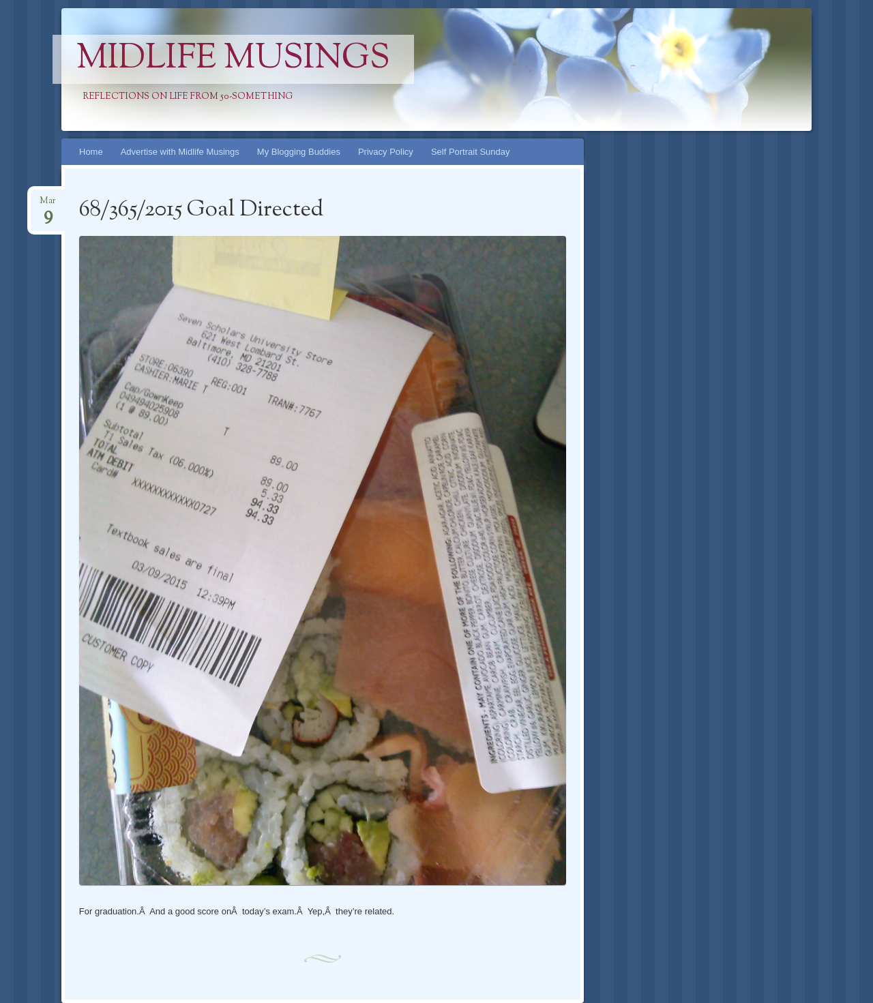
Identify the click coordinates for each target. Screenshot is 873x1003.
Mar (48, 205)
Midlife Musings (233, 59)
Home (91, 152)
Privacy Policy (385, 152)
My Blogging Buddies (298, 152)
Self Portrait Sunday (470, 152)
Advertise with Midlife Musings (180, 152)
